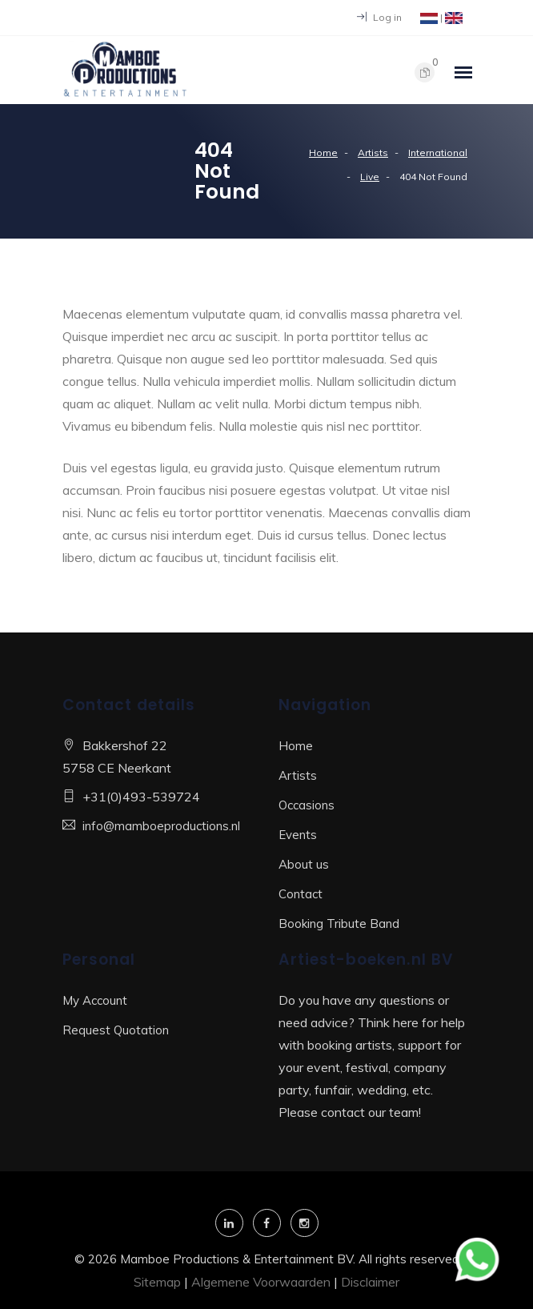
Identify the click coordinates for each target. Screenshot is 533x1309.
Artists (373, 153)
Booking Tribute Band (339, 923)
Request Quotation (115, 1030)
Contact (301, 893)
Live (369, 177)
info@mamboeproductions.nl (161, 825)
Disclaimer (370, 1282)
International (437, 153)
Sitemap (157, 1282)
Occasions (307, 805)
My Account (94, 1000)
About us (304, 864)
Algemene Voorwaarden (261, 1282)
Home (323, 153)
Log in (379, 17)
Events (298, 834)
